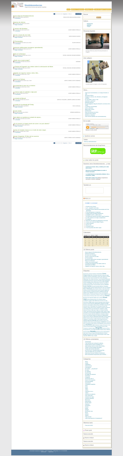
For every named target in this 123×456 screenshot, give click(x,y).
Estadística (85, 276)
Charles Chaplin (107, 311)
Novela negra (88, 402)
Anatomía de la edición (90, 113)
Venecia (88, 326)
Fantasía (90, 333)
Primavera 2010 (90, 226)
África (95, 299)
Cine (98, 299)
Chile (101, 276)
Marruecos (100, 315)
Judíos (87, 311)
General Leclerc (97, 290)
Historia (85, 279)
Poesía (107, 295)
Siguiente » (65, 13)
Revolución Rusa (97, 316)
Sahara (104, 329)
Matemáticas (97, 303)
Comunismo (99, 273)
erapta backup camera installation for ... (94, 344)
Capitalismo (85, 319)
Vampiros (104, 276)
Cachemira (88, 291)
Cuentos (89, 286)
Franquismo (85, 328)
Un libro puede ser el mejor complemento (95, 217)
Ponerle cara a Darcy (91, 206)
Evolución (102, 290)
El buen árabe (17, 111)
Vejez (88, 292)
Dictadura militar (100, 311)
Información (105, 324)
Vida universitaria (94, 275)
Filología (87, 308)
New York (85, 277)
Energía (103, 306)
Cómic (104, 273)
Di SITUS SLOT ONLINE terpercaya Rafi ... (95, 350)
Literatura (85, 295)
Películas (94, 320)
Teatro (101, 277)
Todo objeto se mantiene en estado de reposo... (27, 117)
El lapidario (88, 219)
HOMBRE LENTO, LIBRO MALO (94, 215)
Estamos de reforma (19, 22)
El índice (87, 370)
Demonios (94, 311)
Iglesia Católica (93, 304)
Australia (97, 286)
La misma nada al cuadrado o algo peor (25, 92)
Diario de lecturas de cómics (91, 112)
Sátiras (89, 335)
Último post (91, 308)
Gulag (93, 276)
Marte (92, 279)
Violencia (89, 276)
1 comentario (17, 31)
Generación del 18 (90, 334)
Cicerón (98, 295)
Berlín (108, 288)
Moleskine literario (89, 102)
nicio (68, 9)
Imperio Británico (106, 302)
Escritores (89, 325)
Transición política (89, 317)
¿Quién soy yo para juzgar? (21, 60)
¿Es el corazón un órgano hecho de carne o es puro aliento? (31, 123)
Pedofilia (102, 312)
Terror (90, 279)
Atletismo (101, 286)
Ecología (108, 276)
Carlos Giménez (90, 223)
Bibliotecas (98, 313)
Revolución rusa (89, 411)
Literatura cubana (86, 307)
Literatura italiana (107, 316)
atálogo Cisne (89, 9)
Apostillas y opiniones (90, 101)
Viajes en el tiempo (100, 310)
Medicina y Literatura (90, 115)
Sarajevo (85, 283)
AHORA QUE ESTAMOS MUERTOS (94, 213)
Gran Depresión (91, 297)
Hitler (93, 300)
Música (98, 304)
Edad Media (96, 283)
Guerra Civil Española (98, 323)
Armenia (103, 326)
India (95, 295)
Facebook (106, 310)
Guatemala (103, 317)
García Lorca (105, 320)
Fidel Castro (85, 333)
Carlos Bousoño (107, 304)
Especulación (105, 315)
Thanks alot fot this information (92, 348)
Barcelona (85, 297)
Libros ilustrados (96, 329)
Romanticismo (96, 308)
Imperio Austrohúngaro (99, 334)
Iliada (92, 323)
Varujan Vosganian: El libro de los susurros (26, 136)
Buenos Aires (107, 312)
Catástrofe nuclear (86, 321)
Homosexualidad (86, 331)
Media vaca (96, 297)
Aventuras (98, 331)
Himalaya (100, 306)
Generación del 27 (86, 306)
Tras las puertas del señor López (93, 227)
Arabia (93, 302)
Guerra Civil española (90, 380)
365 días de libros (89, 95)
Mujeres (108, 331)
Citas (90, 302)
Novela (93, 331)
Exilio (84, 324)
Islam (86, 385)
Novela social (93, 321)
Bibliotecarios (97, 300)
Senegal (88, 287)
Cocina (92, 290)
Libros (93, 288)
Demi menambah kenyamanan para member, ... (96, 354)
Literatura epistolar (87, 281)
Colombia (102, 304)
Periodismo (98, 321)
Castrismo (85, 310)
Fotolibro (90, 300)
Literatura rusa (103, 283)
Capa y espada (94, 335)
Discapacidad (86, 329)
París (97, 306)
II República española (90, 384)
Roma (106, 288)
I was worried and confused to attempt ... (94, 343)
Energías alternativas (92, 313)
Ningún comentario (19, 24)
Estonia (91, 284)
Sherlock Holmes (102, 299)
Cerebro (95, 319)
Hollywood (104, 275)
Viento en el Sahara (19, 79)
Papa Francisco (94, 307)
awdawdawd (88, 341)
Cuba (109, 324)
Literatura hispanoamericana (96, 287)
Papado (94, 315)
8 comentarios (18, 18)
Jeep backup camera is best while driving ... (95, 346)
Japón (93, 324)
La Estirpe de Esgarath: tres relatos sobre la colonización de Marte (33, 66)
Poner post (88, 430)
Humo (103, 295)
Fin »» (70, 13)
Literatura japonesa (87, 320)
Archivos (89, 310)
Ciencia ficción (88, 366)
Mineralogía (93, 306)
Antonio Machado (90, 299)
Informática (99, 280)
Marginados (107, 280)
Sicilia (107, 317)
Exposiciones (85, 273)
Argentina (99, 307)
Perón (98, 277)
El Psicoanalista (18, 41)
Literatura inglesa (91, 328)
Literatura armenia (86, 290)
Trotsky (84, 311)
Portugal (95, 317)
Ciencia (92, 277)
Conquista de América (95, 291)
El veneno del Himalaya (20, 28)
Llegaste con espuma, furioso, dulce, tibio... (26, 73)
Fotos (90, 312)
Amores (88, 316)
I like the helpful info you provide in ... (93, 351)
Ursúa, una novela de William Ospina (94, 222)
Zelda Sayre (93, 310)
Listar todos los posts (91, 160)
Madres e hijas (97, 276)
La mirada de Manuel (19, 98)
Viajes (106, 326)
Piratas (105, 334)
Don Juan (91, 329)
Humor (84, 315)
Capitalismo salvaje (103, 308)
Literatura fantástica (92, 273)
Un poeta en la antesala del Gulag (23, 104)
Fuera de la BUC (89, 425)
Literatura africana (106, 328)
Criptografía (99, 326)
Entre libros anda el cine (92, 177)
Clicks (101, 295)
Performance (85, 302)
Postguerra (85, 275)
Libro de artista (103, 331)
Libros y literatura (89, 108)
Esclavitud (99, 317)
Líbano (84, 291)
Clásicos (108, 329)
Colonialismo (86, 312)
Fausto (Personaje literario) (97, 333)
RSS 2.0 (87, 198)
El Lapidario (88, 371)
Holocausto (89, 288)
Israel (84, 317)
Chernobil (94, 286)
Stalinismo (98, 312)
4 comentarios (18, 81)
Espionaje (100, 302)
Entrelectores (88, 110)
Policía (98, 319)
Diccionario (96, 279)
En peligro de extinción (90, 374)
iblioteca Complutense (77, 9)
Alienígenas (105, 277)
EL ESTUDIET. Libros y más (91, 99)
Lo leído (88, 203)
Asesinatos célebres (104, 313)
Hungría (101, 324)
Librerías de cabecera (90, 394)
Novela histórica (86, 294)
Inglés (107, 275)
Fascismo (85, 303)
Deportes (98, 294)
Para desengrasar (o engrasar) (93, 212)
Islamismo (92, 316)
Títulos (88, 26)
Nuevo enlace (89, 438)
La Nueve (101, 297)
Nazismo (106, 294)
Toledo (84, 316)
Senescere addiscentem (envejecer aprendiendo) (28, 47)
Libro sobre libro (89, 395)
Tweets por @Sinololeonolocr (90, 141)
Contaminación (93, 294)
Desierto (97, 288)
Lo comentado (94, 203)
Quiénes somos (90, 136)
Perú (97, 315)
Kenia (109, 294)
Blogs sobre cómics (89, 109)
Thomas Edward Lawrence (99, 284)
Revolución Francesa (93, 280)
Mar (87, 279)
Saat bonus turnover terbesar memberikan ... (95, 353)
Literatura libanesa (107, 323)
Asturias (88, 284)
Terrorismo (85, 313)
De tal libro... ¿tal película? (91, 368)
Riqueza (92, 326)
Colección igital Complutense (102, 9)
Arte (106, 306)
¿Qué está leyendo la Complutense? (93, 418)
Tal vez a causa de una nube (21, 35)
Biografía (99, 328)
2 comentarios (18, 43)
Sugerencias (51, 451)
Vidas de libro (88, 416)
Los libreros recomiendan (91, 106)
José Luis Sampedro (106, 287)
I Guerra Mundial (101, 279)
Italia (98, 320)
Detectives (97, 324)
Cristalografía (88, 323)
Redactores (90, 23)
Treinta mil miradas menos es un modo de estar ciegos (29, 130)
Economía (93, 312)
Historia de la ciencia (98, 281)
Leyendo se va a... (89, 391)
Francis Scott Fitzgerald (103, 292)
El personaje (88, 373)
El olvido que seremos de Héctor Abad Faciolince (97, 216)
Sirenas (88, 277)
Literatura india (104, 307)
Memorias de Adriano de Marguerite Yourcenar (97, 220)
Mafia (102, 316)
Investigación (85, 300)
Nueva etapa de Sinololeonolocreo (23, 16)
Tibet (93, 283)
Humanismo (96, 292)
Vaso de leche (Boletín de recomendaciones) (95, 116)
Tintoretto (102, 294)
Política (103, 280)
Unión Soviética (105, 281)
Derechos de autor (103, 300)
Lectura (88, 304)
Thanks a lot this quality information (93, 347)
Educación (100, 275)
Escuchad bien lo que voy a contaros (24, 85)
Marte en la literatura (19, 54)
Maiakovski (106, 290)
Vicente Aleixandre (91, 303)
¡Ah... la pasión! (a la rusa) (92, 208)
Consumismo (90, 319)
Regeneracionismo (103, 319)
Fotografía (87, 377)
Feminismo (101, 320)
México (84, 288)
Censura (85, 326)
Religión (87, 409)
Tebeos (86, 415)
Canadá (95, 277)
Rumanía (85, 304)
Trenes (92, 281)
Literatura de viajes (104, 303)
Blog (89, 275)
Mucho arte (88, 224)
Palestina (91, 292)
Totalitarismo (103, 321)
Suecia (101, 329)
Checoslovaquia (89, 315)
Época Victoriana (90, 295)
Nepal (95, 326)
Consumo (96, 302)
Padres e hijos (102, 288)
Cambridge (89, 283)
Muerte (90, 311)
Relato (86, 408)
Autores (89, 25)
